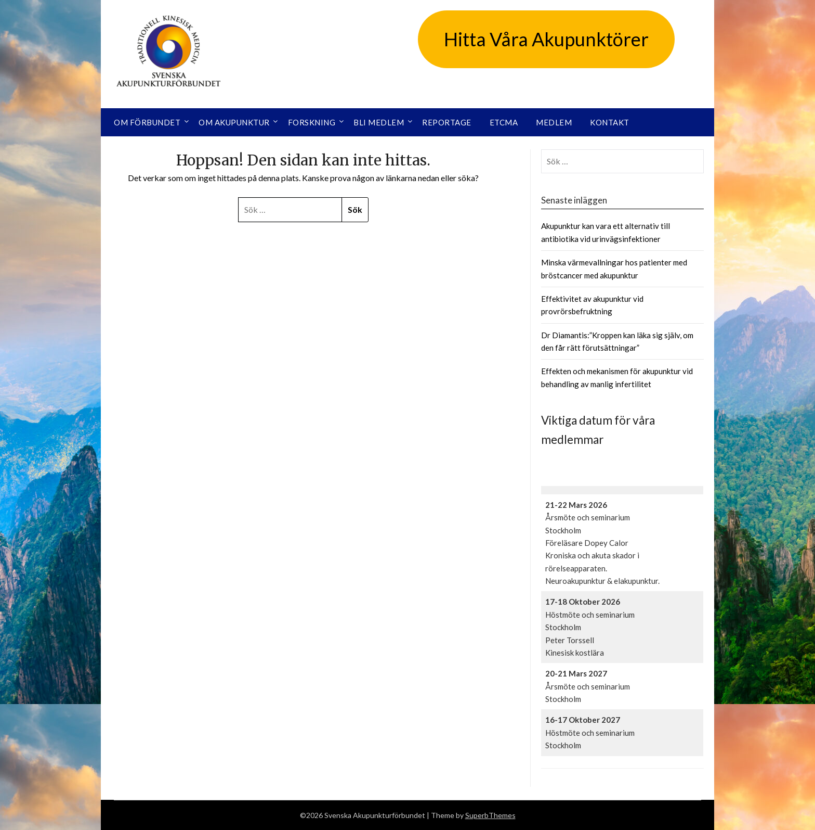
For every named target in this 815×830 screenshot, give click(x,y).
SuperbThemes (490, 815)
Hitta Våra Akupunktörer (546, 39)
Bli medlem (378, 122)
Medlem (554, 122)
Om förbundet (147, 122)
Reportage (446, 122)
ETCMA (504, 122)
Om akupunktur (234, 122)
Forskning (312, 122)
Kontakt (609, 122)
